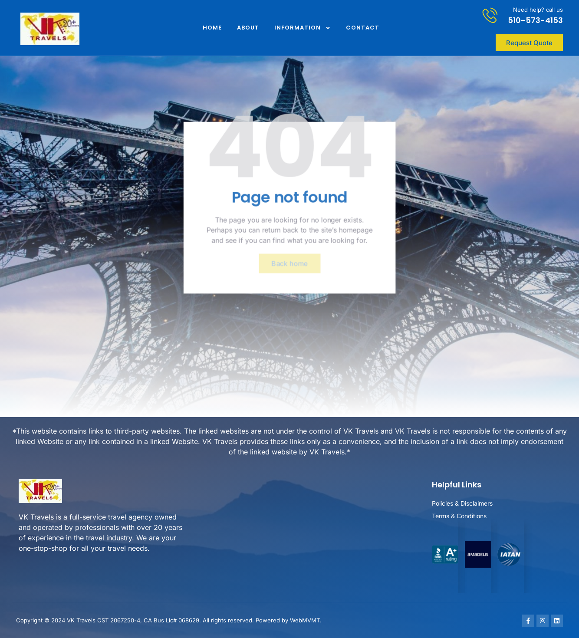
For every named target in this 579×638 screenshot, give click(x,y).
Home (212, 27)
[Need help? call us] (490, 15)
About (248, 27)
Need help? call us (538, 9)
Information (302, 28)
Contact (362, 27)
